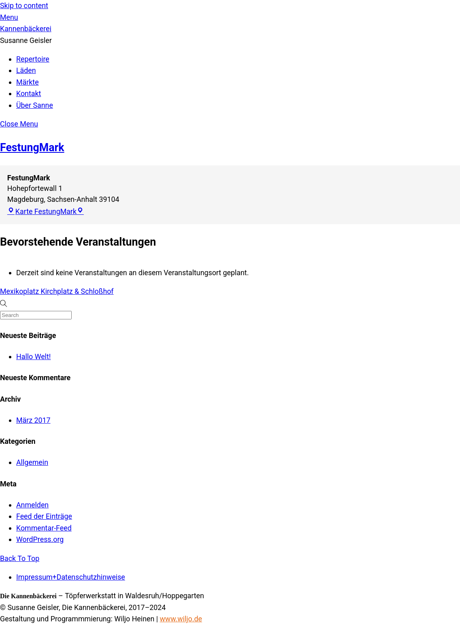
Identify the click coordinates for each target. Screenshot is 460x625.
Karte (42, 211)
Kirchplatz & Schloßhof (76, 291)
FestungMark (32, 147)
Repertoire (32, 59)
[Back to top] (19, 558)
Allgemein (32, 462)
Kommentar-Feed (44, 528)
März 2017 (33, 420)
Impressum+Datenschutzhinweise (70, 577)
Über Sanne (34, 105)
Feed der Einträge (44, 516)
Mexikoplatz (19, 291)
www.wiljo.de (181, 618)
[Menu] (9, 17)
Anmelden (32, 505)
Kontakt (28, 93)
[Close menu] (19, 124)
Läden (26, 70)
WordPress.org (40, 539)
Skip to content (24, 5)
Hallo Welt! (33, 356)
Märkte (27, 82)
